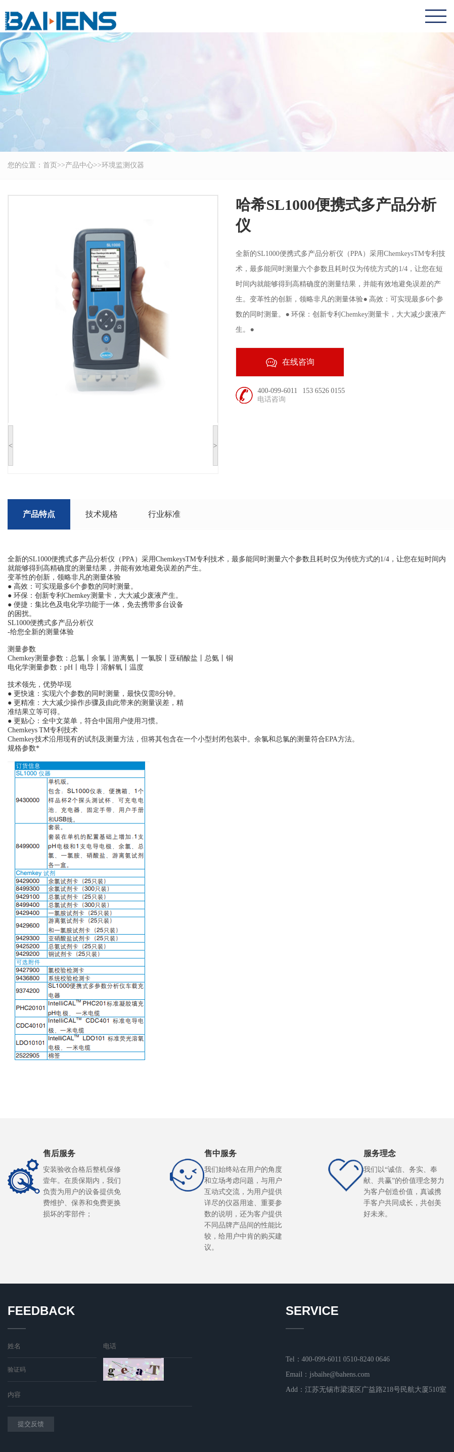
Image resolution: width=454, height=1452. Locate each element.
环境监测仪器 (123, 165)
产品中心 (79, 165)
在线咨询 (290, 362)
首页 (50, 165)
